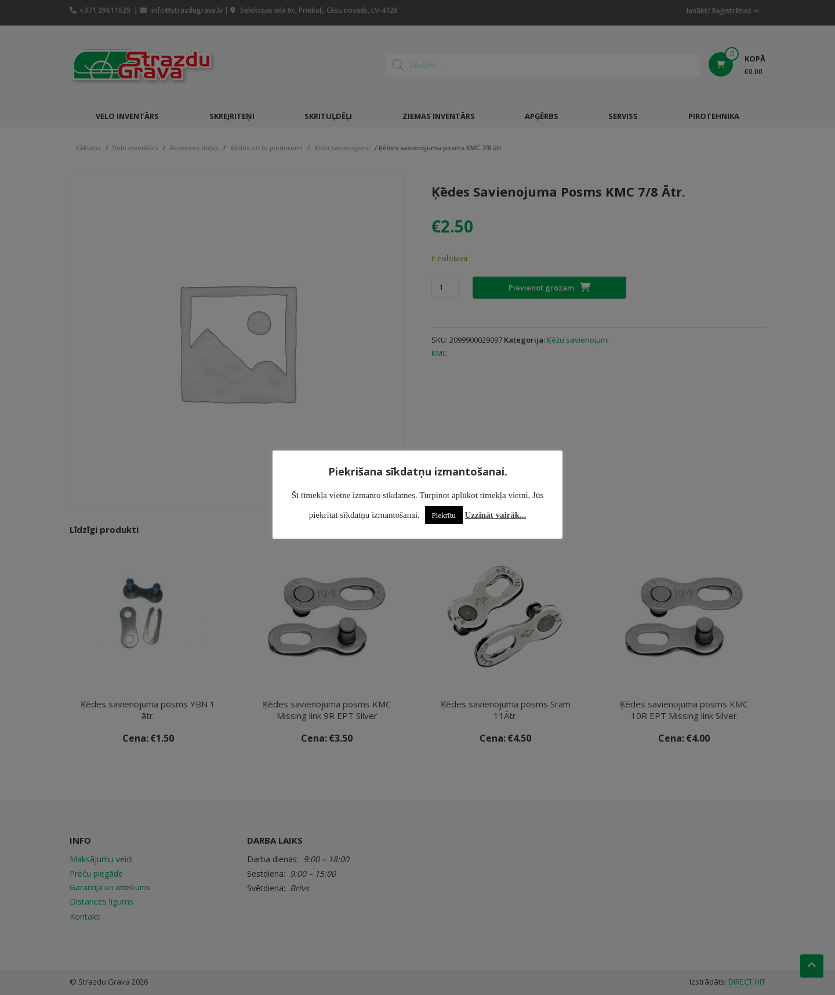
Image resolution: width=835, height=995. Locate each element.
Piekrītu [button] (444, 515)
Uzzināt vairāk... (496, 515)
